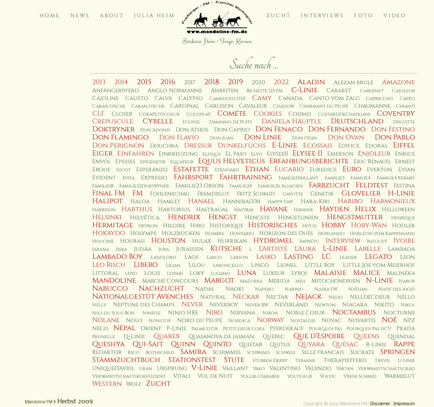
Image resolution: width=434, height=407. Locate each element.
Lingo (260, 265)
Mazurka (251, 281)
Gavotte (293, 194)
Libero (146, 264)
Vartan (344, 369)
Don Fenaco (279, 129)
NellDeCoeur (370, 297)
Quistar (250, 344)
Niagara (354, 305)
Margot (219, 280)
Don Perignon (118, 145)
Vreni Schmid (360, 376)
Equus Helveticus (231, 161)
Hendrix (184, 217)
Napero (264, 289)
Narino (294, 289)
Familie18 (102, 186)
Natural (213, 297)
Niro (214, 312)
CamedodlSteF (227, 99)
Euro (352, 169)
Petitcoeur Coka (244, 329)
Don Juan (221, 138)
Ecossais (317, 145)
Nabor (407, 281)
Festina (404, 186)
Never (192, 304)
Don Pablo (395, 137)
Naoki (234, 289)
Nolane (106, 320)
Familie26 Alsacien (280, 186)
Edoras (376, 146)
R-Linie (376, 344)
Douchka (164, 146)
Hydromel (273, 240)
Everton (379, 169)
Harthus (136, 209)
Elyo (256, 154)
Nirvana (242, 313)
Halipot (107, 201)
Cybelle (158, 121)
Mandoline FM (38, 402)
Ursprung (172, 368)
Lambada (401, 249)
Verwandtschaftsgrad (386, 369)
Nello (406, 297)
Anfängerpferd (115, 90)
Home (50, 15)
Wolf (134, 384)
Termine (305, 361)
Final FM (108, 193)
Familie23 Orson (199, 186)
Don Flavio (179, 137)
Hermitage (112, 225)
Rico (133, 353)
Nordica (239, 321)
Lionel (287, 265)
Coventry (396, 113)
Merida (279, 281)
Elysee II (307, 153)
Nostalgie (303, 321)
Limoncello (228, 265)
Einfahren (135, 153)
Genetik (322, 194)
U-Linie (406, 361)
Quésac (345, 344)
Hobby (334, 225)
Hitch (309, 226)
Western (107, 383)
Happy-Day (280, 202)
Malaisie (330, 272)
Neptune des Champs (144, 305)
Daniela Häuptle (291, 121)
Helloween (398, 209)
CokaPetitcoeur (159, 114)
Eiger (102, 153)
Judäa (142, 249)
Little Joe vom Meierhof (379, 265)
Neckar (246, 296)
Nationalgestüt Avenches (142, 296)
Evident (104, 178)
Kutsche (226, 248)
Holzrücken (181, 233)
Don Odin (304, 138)
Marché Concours (170, 281)
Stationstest (192, 360)
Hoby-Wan (369, 225)
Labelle (368, 248)
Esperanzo (152, 169)
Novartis (361, 320)
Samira (193, 351)
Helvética (145, 217)
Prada (405, 328)
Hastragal (212, 209)
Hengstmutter (355, 217)
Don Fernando (337, 129)
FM (137, 193)
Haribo (350, 201)
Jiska (121, 249)
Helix (365, 209)
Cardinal (184, 106)
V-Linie (204, 368)
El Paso (236, 154)
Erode (101, 169)
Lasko (266, 256)
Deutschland (357, 121)
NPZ (409, 320)
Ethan (257, 169)
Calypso (191, 98)
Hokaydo (108, 233)
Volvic (328, 376)
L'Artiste (273, 248)
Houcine (103, 241)
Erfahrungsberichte (309, 161)
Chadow (283, 106)
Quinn (183, 344)
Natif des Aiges (396, 289)
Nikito (384, 305)
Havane (274, 209)
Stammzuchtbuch (126, 360)
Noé (389, 320)
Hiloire (174, 225)
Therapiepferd (345, 360)
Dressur (198, 145)
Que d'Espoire (319, 336)
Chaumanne (372, 106)
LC (326, 256)
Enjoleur (374, 153)
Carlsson (219, 106)
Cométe (232, 113)
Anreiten (224, 90)
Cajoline (105, 98)
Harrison (104, 210)
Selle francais (323, 352)
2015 (144, 82)
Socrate (362, 352)
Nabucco (110, 288)
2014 (121, 82)
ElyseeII (277, 154)
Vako (259, 369)
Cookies (268, 113)
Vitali (181, 376)
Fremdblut (213, 194)
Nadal (204, 289)
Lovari (175, 273)
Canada (290, 98)
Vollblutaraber (260, 376)
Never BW (256, 305)
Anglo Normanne (174, 90)
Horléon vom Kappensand (382, 234)
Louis (152, 273)
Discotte (404, 122)
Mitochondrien (335, 281)
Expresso (154, 178)
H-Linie (401, 193)
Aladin (311, 82)
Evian (406, 169)
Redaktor (107, 352)
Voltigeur (299, 376)
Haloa (140, 201)
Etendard (227, 170)
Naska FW (325, 289)
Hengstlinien (298, 217)
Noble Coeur (305, 313)
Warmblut (399, 376)
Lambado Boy (117, 256)
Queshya (108, 344)
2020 (258, 82)
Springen (397, 351)
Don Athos (192, 130)
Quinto (217, 344)
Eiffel (404, 145)
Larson (239, 257)
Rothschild (160, 353)
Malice (366, 272)
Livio (131, 273)
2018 (211, 82)
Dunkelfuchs (242, 145)
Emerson (340, 154)
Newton (325, 305)
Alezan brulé (353, 82)
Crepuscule (112, 121)
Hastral (244, 210)
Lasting (299, 256)
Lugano (220, 273)
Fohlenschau (170, 194)
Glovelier (361, 193)
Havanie (303, 210)
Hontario (242, 234)
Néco (100, 328)
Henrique (403, 218)
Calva (163, 98)
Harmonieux (392, 201)
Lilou (196, 265)
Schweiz (286, 353)
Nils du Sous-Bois (113, 313)
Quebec (274, 336)
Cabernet (372, 91)
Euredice (323, 169)
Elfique (211, 154)
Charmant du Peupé (324, 106)
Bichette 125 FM (265, 91)
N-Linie (379, 280)
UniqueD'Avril (113, 368)
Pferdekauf (287, 328)
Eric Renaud (371, 161)
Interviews (322, 15)
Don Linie (262, 137)
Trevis (382, 361)
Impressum (404, 404)
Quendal (401, 336)
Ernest (405, 161)
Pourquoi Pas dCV (369, 329)
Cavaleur (253, 106)
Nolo (134, 320)
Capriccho (379, 99)
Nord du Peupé (199, 320)
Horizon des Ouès (286, 233)
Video (395, 15)
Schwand (258, 353)
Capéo (407, 99)
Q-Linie (134, 336)
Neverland (291, 305)
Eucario (289, 169)
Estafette (191, 169)
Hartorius (174, 209)
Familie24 (240, 186)
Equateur (182, 162)
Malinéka (401, 273)
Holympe (143, 233)
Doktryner (113, 129)
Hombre (214, 234)
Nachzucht (161, 288)
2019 (235, 82)
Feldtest (372, 185)
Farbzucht (329, 185)
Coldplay (199, 114)
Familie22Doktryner (144, 186)
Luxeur (274, 273)
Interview (343, 240)
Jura (163, 249)
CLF (98, 113)
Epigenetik (153, 162)
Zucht (278, 15)
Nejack (308, 296)
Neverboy (223, 305)
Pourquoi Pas (325, 329)
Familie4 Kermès (396, 178)
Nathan (357, 289)
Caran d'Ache (109, 106)
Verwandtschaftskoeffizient (128, 376)
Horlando (331, 234)
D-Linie (191, 122)
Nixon (270, 313)
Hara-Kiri (315, 201)
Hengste (257, 217)
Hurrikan (232, 241)
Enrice (405, 154)
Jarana (100, 249)
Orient (151, 328)
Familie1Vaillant (298, 178)
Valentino (284, 368)
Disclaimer (380, 404)
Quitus (280, 344)
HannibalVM (241, 201)
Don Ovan (346, 137)
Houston (168, 240)
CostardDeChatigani (344, 114)
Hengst (223, 217)
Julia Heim (154, 15)
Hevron (148, 226)
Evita (129, 178)
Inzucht (377, 241)
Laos (191, 257)
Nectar (277, 297)
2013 (98, 82)
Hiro (197, 225)
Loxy (197, 273)
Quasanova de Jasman (221, 336)
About (112, 15)
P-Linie (176, 328)
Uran (145, 369)
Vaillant (235, 368)
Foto (364, 15)
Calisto (136, 98)
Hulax (201, 241)
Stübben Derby (270, 361)
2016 (167, 82)
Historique (226, 225)
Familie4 (360, 178)
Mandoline (114, 280)
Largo (214, 257)
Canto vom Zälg (334, 98)
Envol (101, 161)
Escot (123, 170)
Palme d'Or (204, 329)
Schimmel (227, 352)
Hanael (201, 201)
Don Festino (393, 129)
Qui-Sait (147, 344)
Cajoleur (403, 91)
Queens (366, 336)
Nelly (99, 305)
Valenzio (318, 368)
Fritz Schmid (256, 194)
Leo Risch (109, 264)
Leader (348, 257)
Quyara (311, 344)
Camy (262, 97)
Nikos (408, 305)
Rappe (404, 344)
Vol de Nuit (215, 376)
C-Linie (304, 90)
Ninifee (151, 313)
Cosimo (299, 114)
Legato (378, 256)
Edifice (348, 146)
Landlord (163, 257)
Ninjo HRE (183, 313)
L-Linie (335, 248)
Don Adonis (155, 130)
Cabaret (338, 90)
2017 (189, 82)
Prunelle (103, 337)
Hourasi (132, 241)
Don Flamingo (120, 137)
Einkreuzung (178, 154)
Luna (247, 272)
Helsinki (106, 217)
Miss (300, 281)
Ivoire (404, 240)
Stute (234, 360)
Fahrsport (193, 177)
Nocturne (399, 313)
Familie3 (334, 178)
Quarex (167, 336)
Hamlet (169, 201)
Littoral (105, 273)
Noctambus (354, 312)
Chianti (405, 106)
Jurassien (189, 249)
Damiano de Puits (230, 122)
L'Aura (305, 248)
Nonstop (160, 321)
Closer (122, 114)
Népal (124, 328)
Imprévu (309, 241)
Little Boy (320, 265)
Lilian (173, 265)
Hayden (334, 209)
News (80, 15)
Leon (407, 257)
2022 (281, 82)
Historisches (272, 225)
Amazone (398, 82)
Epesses (125, 161)
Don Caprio (232, 130)
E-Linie (284, 145)
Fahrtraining (246, 177)
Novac (332, 320)
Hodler (403, 225)
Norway (270, 320)
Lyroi (299, 273)
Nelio (336, 297)
